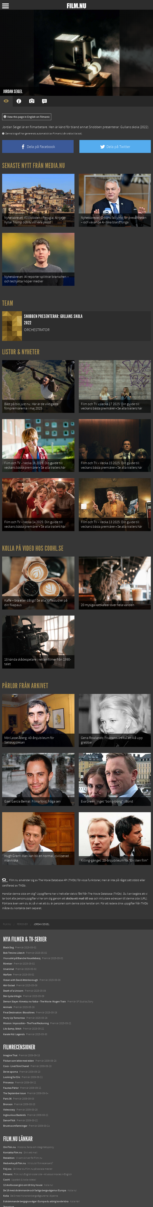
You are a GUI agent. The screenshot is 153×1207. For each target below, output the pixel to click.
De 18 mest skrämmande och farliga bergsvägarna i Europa (34, 1171)
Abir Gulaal (9, 966)
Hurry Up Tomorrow (14, 999)
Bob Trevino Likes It (13, 934)
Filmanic (7, 1155)
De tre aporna (10, 1053)
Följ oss (7, 1150)
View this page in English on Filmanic (27, 116)
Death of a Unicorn (13, 972)
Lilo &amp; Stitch (12, 1010)
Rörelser (7, 945)
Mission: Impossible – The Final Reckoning (26, 1004)
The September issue (14, 1074)
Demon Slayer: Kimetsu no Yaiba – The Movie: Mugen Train (34, 983)
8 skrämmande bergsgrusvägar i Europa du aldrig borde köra (35, 1182)
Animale (7, 988)
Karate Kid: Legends (14, 1015)
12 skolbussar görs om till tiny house (22, 1166)
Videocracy (9, 1091)
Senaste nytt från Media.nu (33, 166)
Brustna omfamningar (15, 1107)
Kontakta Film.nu (12, 1133)
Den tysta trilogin (12, 977)
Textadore (8, 1188)
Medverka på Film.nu (14, 1144)
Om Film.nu (9, 1128)
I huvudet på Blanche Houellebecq (22, 939)
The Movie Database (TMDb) (105, 875)
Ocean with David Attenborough (20, 961)
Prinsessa (8, 1063)
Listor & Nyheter (21, 348)
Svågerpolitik (10, 1199)
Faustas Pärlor (11, 1069)
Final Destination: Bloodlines (19, 993)
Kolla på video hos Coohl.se (33, 539)
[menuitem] (7, 906)
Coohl (6, 1161)
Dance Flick (9, 1101)
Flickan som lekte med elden (18, 1042)
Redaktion (9, 1139)
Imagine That (10, 1036)
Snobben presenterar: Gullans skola (114, 127)
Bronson (8, 1085)
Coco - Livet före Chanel (16, 1047)
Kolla (6, 1177)
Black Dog (8, 928)
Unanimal (8, 950)
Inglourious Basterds (14, 1096)
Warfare (7, 956)
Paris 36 (7, 1080)
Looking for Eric (11, 1058)
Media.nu (8, 1193)
